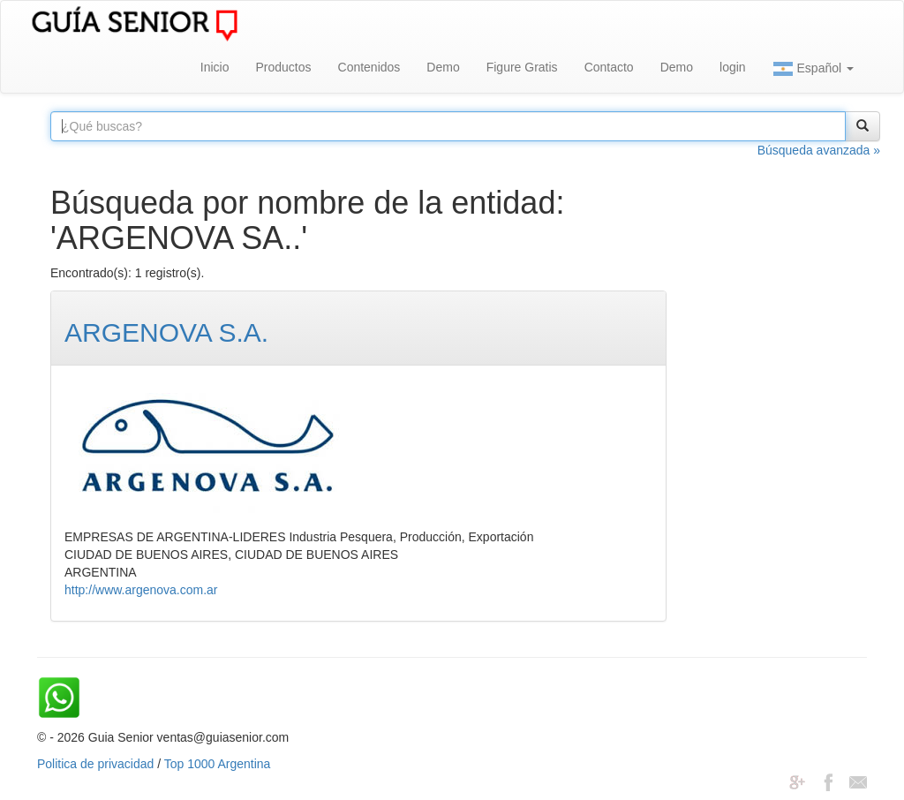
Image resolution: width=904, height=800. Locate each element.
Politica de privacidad (95, 764)
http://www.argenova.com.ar (141, 590)
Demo (442, 67)
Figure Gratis (522, 67)
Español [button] (813, 68)
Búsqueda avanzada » (818, 150)
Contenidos (369, 67)
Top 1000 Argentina (217, 764)
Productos (283, 67)
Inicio (215, 67)
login (732, 67)
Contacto (609, 67)
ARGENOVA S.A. (166, 332)
